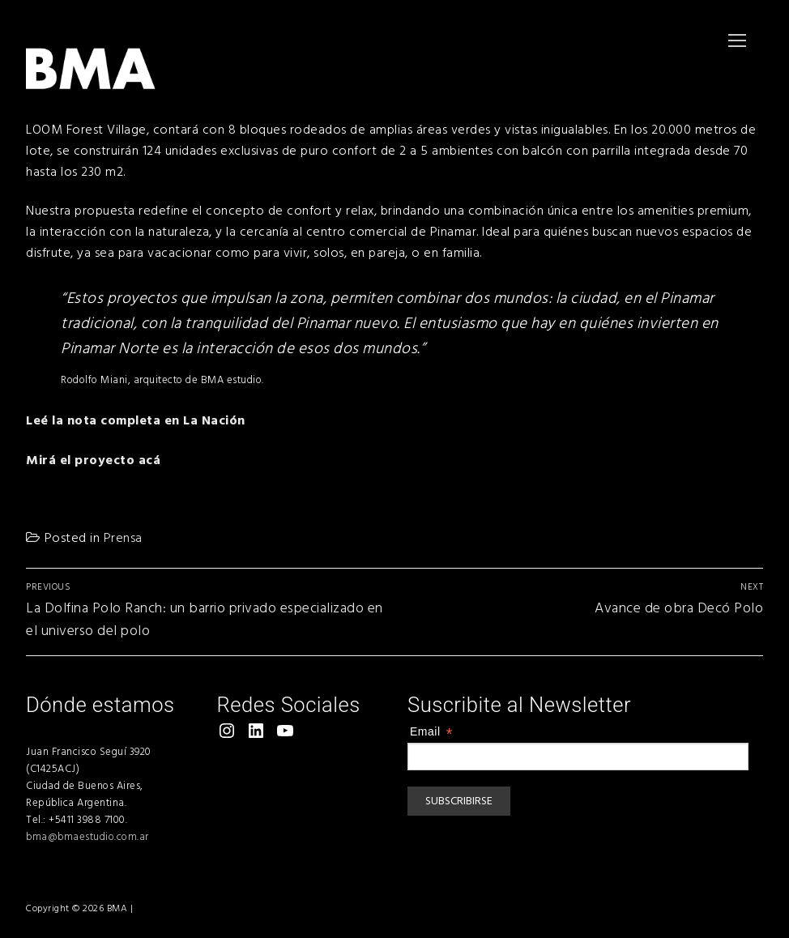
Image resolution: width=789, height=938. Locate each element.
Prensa (123, 537)
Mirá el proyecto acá (93, 460)
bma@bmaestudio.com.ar (87, 837)
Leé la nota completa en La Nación (135, 420)
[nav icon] (737, 40)
